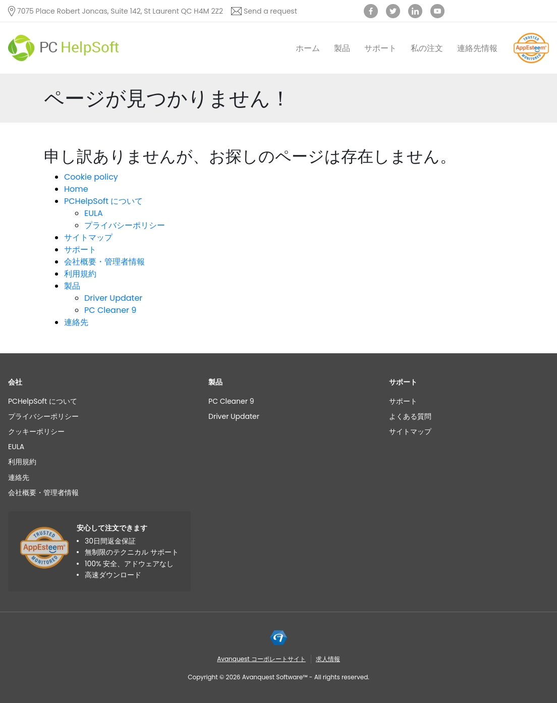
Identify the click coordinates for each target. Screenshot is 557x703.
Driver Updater (113, 298)
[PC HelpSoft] (63, 48)
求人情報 (328, 659)
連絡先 (76, 322)
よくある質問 (410, 416)
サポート (380, 48)
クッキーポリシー (36, 431)
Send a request (270, 11)
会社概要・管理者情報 (104, 261)
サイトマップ (88, 237)
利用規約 (80, 274)
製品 (342, 48)
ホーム (308, 48)
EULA (93, 213)
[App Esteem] (531, 63)
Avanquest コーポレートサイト (261, 659)
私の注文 (427, 48)
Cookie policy (91, 177)
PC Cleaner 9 (110, 310)
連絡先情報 (477, 48)
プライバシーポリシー (124, 225)
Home (76, 189)
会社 (15, 382)
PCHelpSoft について (103, 201)
